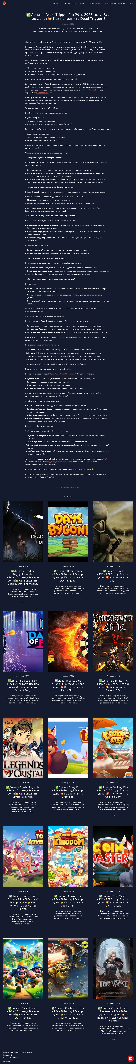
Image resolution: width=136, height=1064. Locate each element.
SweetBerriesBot (90, 89)
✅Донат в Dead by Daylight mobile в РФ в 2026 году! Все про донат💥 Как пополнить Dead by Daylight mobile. (22, 577)
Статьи (131, 3)
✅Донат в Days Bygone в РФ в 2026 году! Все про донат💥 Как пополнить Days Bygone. (68, 575)
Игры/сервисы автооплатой (115, 3)
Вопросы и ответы (69, 3)
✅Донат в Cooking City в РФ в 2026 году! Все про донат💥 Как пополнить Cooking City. (113, 792)
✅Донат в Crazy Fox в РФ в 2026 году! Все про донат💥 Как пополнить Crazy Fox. (68, 792)
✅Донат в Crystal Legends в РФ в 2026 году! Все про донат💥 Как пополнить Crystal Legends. (22, 792)
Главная (55, 3)
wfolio (8, 1061)
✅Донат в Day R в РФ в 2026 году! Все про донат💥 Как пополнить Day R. (113, 575)
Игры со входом (95, 3)
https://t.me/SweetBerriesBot (62, 373)
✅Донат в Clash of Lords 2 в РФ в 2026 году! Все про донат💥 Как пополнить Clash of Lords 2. (67, 1012)
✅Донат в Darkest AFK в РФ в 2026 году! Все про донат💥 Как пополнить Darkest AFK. (113, 685)
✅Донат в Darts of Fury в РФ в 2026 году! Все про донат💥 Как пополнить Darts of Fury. (22, 685)
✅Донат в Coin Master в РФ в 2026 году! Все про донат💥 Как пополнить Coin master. (113, 900)
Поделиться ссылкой (69, 487)
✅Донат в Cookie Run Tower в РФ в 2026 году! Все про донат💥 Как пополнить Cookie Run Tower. (23, 902)
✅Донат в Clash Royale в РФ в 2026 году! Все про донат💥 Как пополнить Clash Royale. (22, 1012)
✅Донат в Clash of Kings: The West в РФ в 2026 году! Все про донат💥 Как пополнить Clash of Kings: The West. (113, 1014)
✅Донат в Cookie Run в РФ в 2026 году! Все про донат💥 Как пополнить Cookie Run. (68, 900)
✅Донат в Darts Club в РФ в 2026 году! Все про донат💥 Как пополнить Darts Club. (68, 685)
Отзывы (82, 3)
